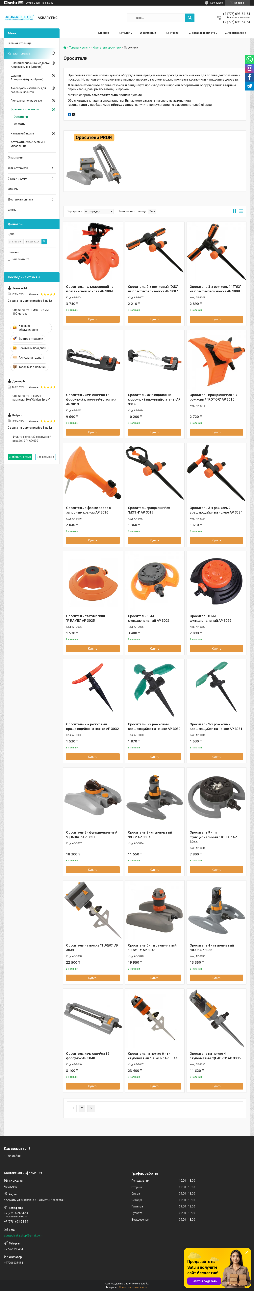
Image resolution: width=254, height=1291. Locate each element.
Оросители (21, 116)
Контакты (172, 32)
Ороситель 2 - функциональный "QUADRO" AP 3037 (91, 834)
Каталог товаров (19, 53)
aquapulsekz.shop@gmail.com (23, 1235)
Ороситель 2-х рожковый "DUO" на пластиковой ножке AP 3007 (153, 289)
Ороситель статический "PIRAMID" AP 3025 (85, 618)
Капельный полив (22, 133)
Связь (12, 209)
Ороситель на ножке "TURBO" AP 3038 (92, 947)
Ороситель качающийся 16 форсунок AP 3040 (87, 1056)
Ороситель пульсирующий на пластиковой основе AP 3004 (89, 289)
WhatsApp (14, 1155)
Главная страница (20, 43)
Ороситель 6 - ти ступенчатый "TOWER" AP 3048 (152, 947)
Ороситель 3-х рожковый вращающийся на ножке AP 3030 (154, 726)
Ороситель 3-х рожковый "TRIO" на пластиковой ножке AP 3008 (215, 289)
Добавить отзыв (20, 456)
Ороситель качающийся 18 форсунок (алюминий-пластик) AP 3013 (91, 399)
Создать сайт (33, 2)
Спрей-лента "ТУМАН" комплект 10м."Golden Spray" (31, 397)
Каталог (124, 32)
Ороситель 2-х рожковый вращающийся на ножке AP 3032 (92, 726)
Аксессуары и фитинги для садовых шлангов (28, 90)
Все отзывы (44, 456)
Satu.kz (144, 1283)
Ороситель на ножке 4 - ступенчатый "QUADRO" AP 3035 (215, 1056)
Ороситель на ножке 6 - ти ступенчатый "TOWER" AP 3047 (152, 1056)
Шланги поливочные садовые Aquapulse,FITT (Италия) (30, 65)
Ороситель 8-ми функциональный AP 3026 (149, 618)
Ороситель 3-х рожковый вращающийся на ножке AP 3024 (216, 510)
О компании (148, 32)
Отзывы (13, 189)
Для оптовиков (235, 32)
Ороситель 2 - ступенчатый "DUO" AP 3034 (150, 834)
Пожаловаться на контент (133, 1287)
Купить (92, 319)
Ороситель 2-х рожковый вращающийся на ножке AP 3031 (216, 726)
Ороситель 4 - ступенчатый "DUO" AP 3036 (212, 947)
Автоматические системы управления (28, 144)
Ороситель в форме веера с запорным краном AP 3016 (88, 510)
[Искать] (189, 18)
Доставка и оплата (202, 32)
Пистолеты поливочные (26, 100)
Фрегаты (19, 124)
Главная (103, 32)
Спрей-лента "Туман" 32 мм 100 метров (31, 311)
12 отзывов (216, 2)
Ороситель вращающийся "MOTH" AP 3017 (149, 510)
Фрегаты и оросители (107, 47)
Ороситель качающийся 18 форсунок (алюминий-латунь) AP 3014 (154, 399)
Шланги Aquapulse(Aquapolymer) (27, 77)
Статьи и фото (17, 178)
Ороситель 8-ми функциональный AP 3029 (210, 618)
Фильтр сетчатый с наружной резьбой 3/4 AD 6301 (32, 438)
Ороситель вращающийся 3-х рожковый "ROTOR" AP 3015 (213, 397)
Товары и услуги (79, 47)
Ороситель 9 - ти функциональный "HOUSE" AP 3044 (213, 837)
